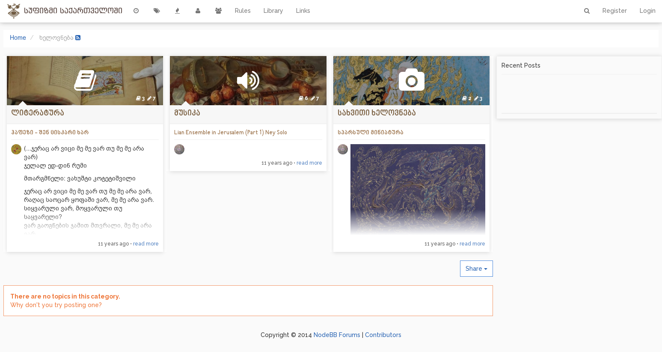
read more (146, 244)
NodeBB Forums (337, 334)
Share (476, 268)
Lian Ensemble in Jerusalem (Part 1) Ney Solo (230, 132)
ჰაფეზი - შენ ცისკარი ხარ (50, 132)
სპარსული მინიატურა (371, 132)
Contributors (383, 334)
